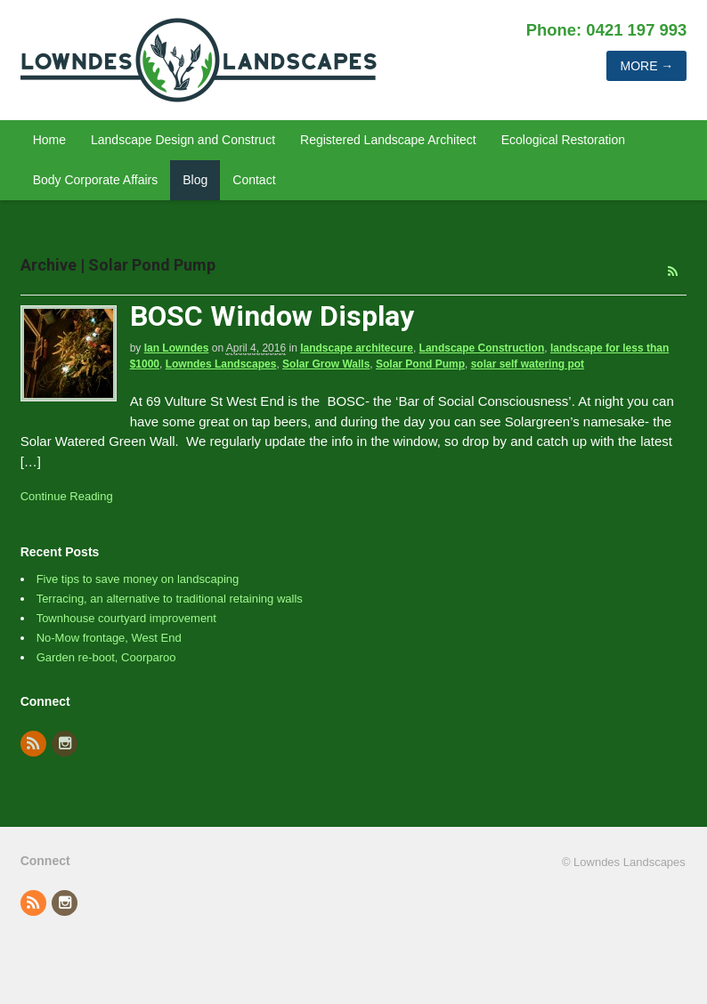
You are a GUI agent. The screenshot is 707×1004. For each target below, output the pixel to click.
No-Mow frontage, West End (109, 637)
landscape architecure (356, 348)
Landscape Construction (482, 348)
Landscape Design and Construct (183, 140)
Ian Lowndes (176, 348)
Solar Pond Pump (420, 364)
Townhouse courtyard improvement (126, 618)
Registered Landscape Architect (388, 140)
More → (646, 66)
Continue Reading (66, 496)
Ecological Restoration (563, 140)
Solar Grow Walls (326, 364)
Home (49, 140)
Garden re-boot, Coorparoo (106, 657)
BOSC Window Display (272, 316)
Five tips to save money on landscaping (138, 579)
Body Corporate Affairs (95, 180)
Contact (253, 180)
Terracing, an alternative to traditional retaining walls (170, 598)
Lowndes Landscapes (221, 364)
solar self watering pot (527, 364)
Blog (195, 180)
